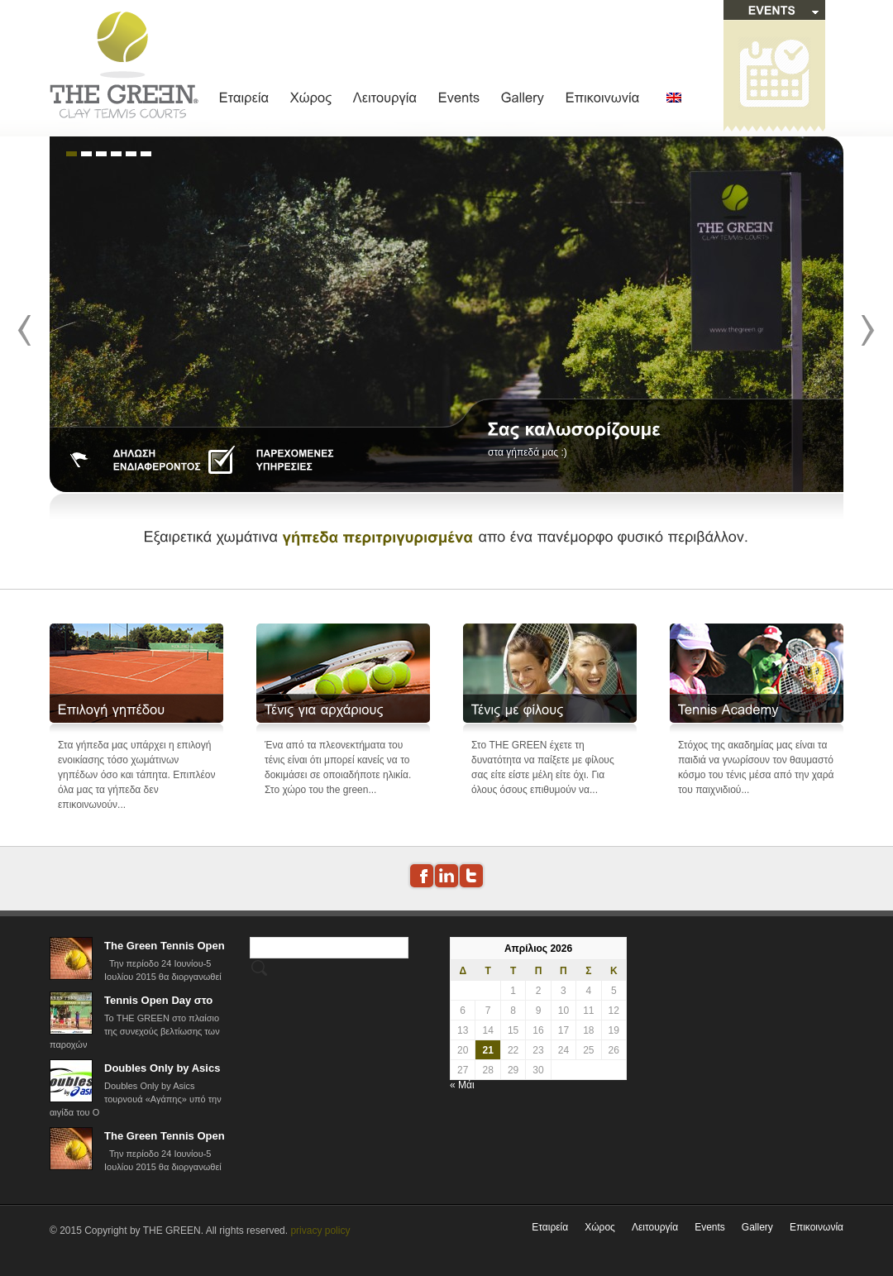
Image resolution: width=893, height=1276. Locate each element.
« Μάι (462, 1085)
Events (710, 1227)
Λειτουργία (655, 1227)
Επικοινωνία (816, 1227)
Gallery (757, 1227)
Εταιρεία (550, 1227)
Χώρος (600, 1227)
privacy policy (320, 1230)
